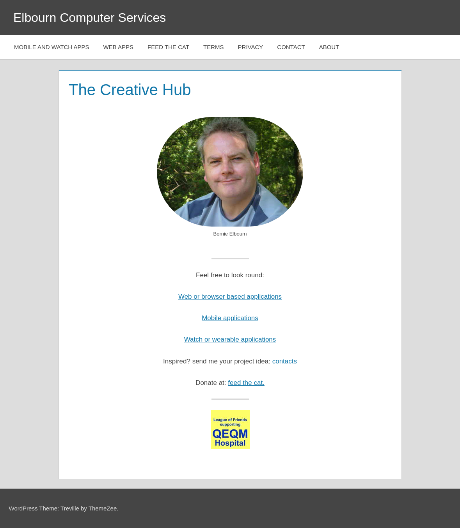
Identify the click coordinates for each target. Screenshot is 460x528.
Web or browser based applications (230, 296)
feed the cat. (246, 382)
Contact (291, 47)
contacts (284, 361)
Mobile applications (230, 318)
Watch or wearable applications (230, 339)
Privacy (250, 47)
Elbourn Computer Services (89, 18)
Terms (213, 47)
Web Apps (118, 47)
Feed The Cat (168, 47)
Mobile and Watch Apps (51, 47)
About (329, 47)
